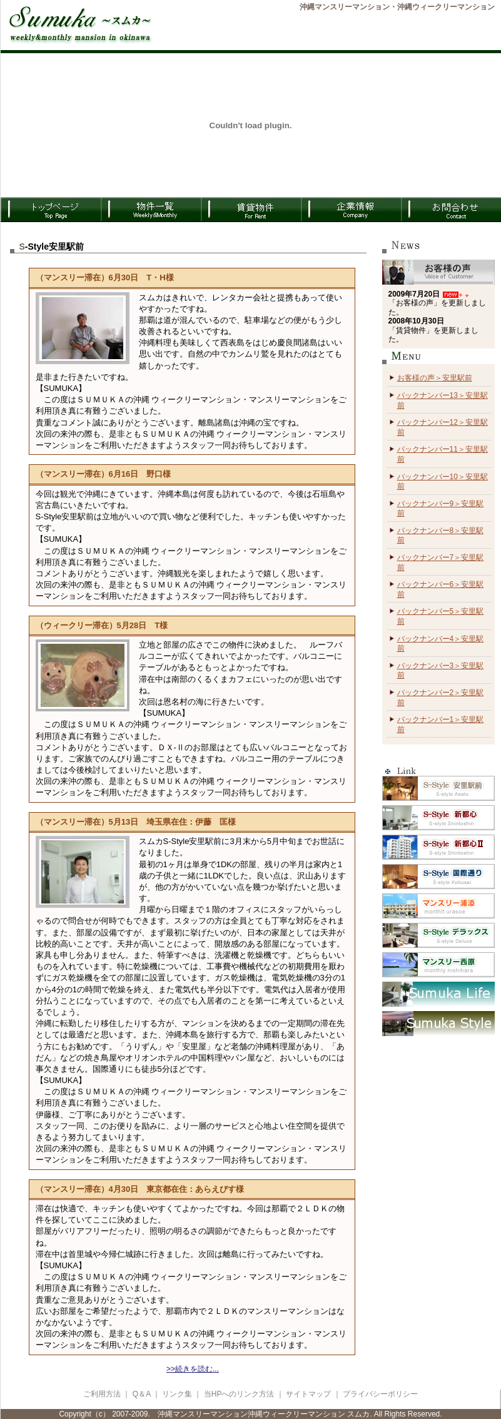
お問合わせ (451, 209)
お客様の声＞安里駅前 (434, 378)
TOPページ (51, 209)
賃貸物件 (251, 209)
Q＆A (142, 1394)
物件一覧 (151, 209)
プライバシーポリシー (380, 1394)
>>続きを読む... (192, 1369)
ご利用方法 (102, 1394)
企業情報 (351, 209)
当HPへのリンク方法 (240, 1394)
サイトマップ (308, 1394)
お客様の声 (438, 272)
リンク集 (177, 1394)
